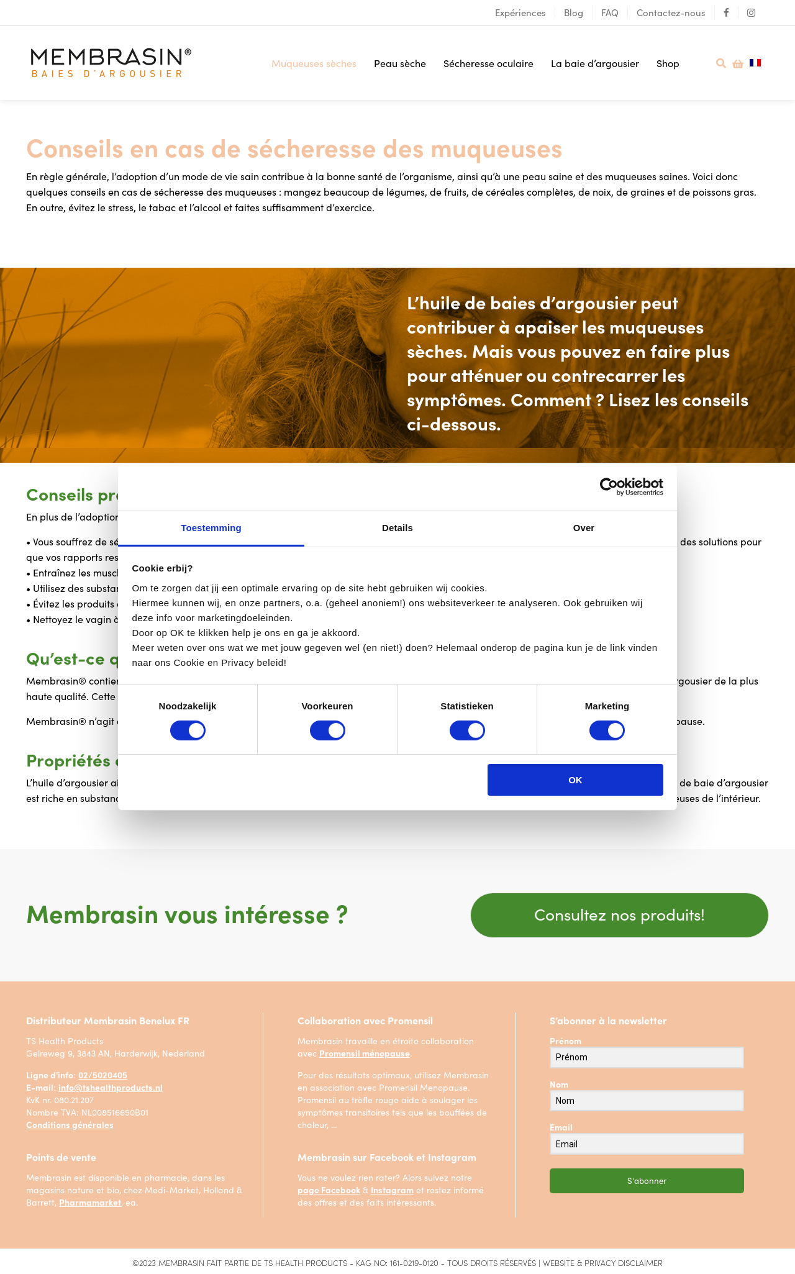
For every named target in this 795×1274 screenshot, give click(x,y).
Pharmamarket (90, 1200)
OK (575, 780)
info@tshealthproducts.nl (110, 1086)
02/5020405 (102, 1073)
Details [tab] (397, 527)
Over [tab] (584, 527)
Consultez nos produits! (619, 911)
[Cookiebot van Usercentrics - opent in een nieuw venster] (609, 487)
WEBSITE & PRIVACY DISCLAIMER (603, 1261)
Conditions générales (70, 1123)
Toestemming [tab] (211, 527)
